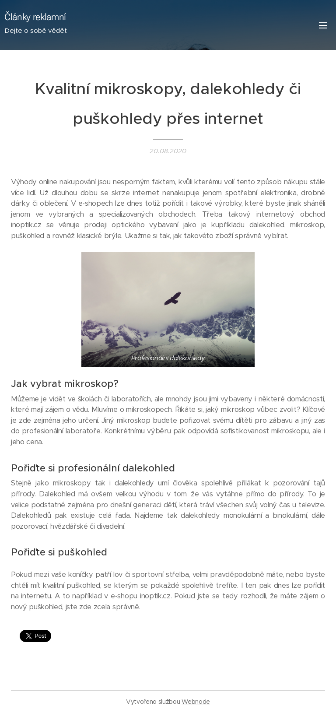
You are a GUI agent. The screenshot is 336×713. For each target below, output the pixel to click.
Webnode (196, 702)
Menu (323, 25)
